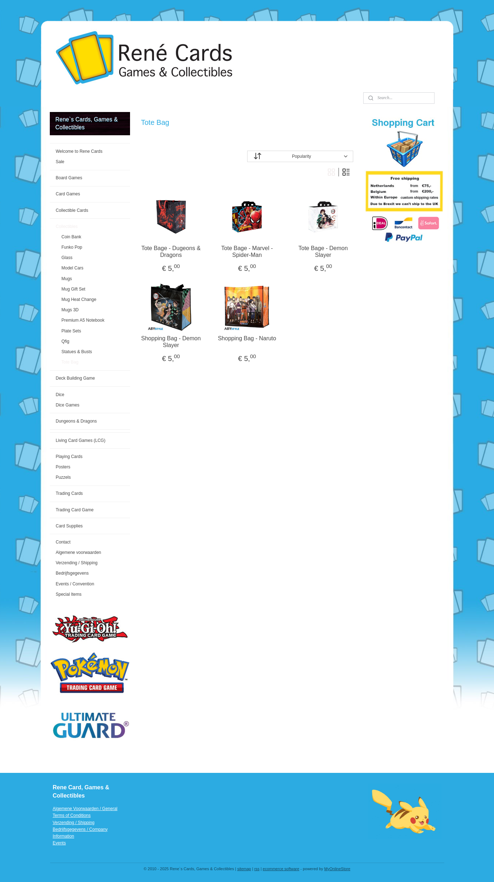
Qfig (65, 341)
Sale (60, 161)
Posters (63, 466)
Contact (63, 542)
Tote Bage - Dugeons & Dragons (170, 251)
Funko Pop (71, 247)
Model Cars (72, 268)
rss (257, 869)
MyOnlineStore (337, 869)
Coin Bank (71, 236)
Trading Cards (69, 493)
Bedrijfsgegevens (72, 573)
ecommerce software (281, 869)
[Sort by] (299, 156)
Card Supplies (69, 525)
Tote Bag (69, 362)
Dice (60, 394)
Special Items (68, 594)
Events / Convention (75, 583)
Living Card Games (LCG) (80, 440)
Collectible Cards (72, 210)
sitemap (244, 869)
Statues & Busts (76, 351)
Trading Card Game (74, 509)
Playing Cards (69, 456)
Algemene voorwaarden (78, 552)
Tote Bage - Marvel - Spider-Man (247, 251)
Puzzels (63, 477)
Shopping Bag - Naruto (247, 338)
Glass (66, 257)
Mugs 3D (69, 309)
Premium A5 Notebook (82, 320)
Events (59, 843)
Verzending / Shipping (76, 562)
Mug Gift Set (73, 289)
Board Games (69, 177)
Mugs (66, 278)
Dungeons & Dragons (76, 421)
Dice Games (67, 405)
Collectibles (66, 226)
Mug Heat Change (78, 299)
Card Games (68, 193)
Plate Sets (71, 330)
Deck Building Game (75, 378)
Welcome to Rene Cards (79, 151)
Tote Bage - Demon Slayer (323, 251)
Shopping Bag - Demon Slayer (171, 341)
